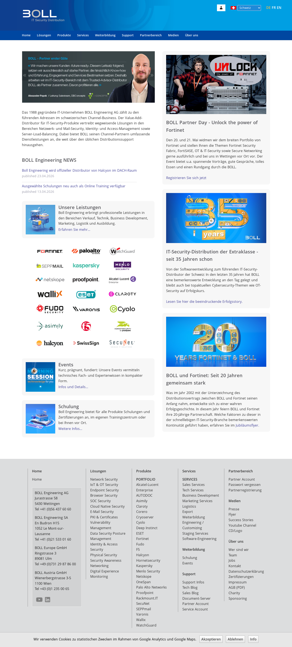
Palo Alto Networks (151, 587)
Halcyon (142, 555)
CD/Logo (235, 530)
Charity (234, 593)
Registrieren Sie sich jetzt (186, 177)
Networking (99, 565)
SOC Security (100, 501)
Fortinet (142, 538)
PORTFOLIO (145, 479)
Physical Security (103, 555)
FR (274, 7)
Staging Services (195, 533)
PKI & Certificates (104, 517)
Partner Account (195, 603)
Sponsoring (238, 598)
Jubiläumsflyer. (247, 425)
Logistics (189, 506)
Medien (173, 35)
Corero (141, 511)
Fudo (140, 544)
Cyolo (140, 522)
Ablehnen (235, 639)
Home (26, 35)
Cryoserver (145, 517)
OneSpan (143, 582)
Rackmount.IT (147, 598)
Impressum (238, 582)
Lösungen (44, 35)
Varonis (142, 614)
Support (128, 35)
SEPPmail (143, 609)
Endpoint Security (104, 490)
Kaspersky (144, 565)
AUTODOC (144, 495)
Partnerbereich (151, 35)
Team (233, 555)
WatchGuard (146, 625)
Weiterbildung (105, 35)
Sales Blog (190, 593)
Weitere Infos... (70, 428)
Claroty (142, 506)
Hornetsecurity (148, 560)
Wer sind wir (239, 549)
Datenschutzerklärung (246, 571)
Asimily (141, 501)
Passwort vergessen (245, 484)
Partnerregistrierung (245, 490)
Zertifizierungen (241, 576)
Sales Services (193, 484)
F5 (138, 549)
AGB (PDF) (237, 587)
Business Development (200, 495)
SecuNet (142, 603)
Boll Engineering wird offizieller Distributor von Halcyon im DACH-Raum (79, 170)
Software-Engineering (199, 538)
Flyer (232, 514)
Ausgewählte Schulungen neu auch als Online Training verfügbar (73, 186)
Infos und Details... (73, 387)
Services (83, 35)
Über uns (191, 35)
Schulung (189, 557)
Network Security (104, 479)
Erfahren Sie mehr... (74, 229)
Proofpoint (144, 592)
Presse (234, 509)
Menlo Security (148, 571)
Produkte (64, 35)
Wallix (140, 619)
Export (187, 511)
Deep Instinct (146, 528)
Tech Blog (190, 587)
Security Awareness (105, 560)
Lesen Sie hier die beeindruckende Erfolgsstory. (204, 301)
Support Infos (193, 582)
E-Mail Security (102, 511)
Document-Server (196, 598)
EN (279, 7)
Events (187, 563)
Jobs (232, 560)
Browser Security (103, 495)
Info (253, 639)
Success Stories (241, 520)
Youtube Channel (242, 525)
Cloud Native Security (107, 506)
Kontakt (235, 566)
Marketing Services (197, 501)
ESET (140, 533)
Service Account (195, 609)
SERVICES (189, 479)
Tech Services (193, 490)
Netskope (143, 576)
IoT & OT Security (104, 484)
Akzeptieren (211, 639)
